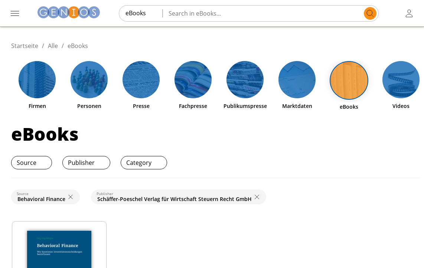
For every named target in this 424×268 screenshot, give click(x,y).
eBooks (78, 46)
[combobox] (141, 13)
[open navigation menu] (14, 13)
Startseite (24, 46)
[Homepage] (69, 13)
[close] (70, 196)
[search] (370, 13)
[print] (402, 162)
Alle (53, 46)
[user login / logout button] (409, 13)
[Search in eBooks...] (264, 13)
